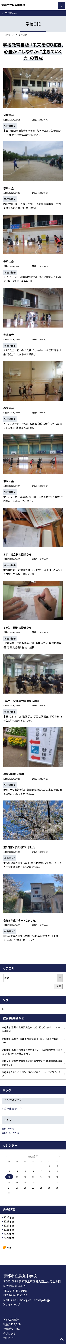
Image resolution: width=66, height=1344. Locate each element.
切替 (58, 986)
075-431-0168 (18, 1290)
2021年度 (9, 1238)
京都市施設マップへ (12, 1108)
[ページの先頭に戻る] (61, 1340)
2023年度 (9, 1229)
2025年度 (9, 1221)
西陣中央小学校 (10, 1132)
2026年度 (9, 1217)
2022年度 (9, 1233)
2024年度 (9, 1225)
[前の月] (6, 1156)
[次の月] (59, 1156)
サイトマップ (12, 1304)
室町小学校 (8, 1128)
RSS (9, 1247)
